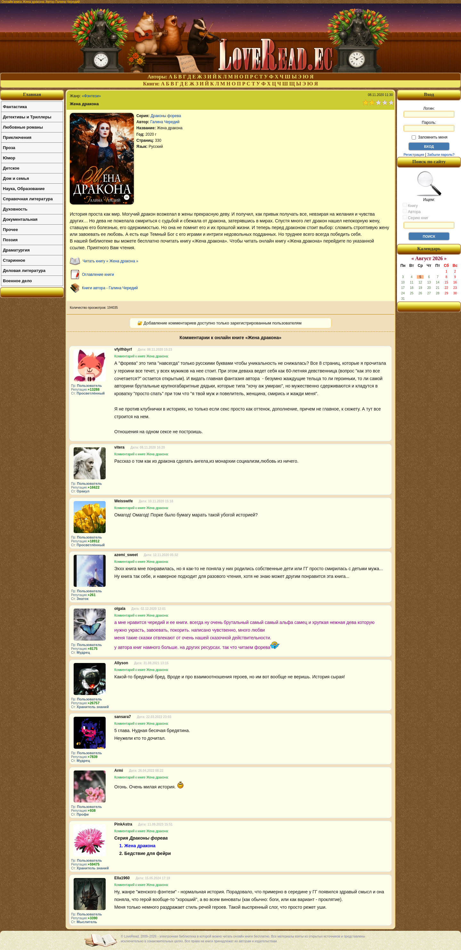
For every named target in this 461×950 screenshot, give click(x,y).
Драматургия (16, 250)
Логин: (429, 112)
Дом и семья (16, 178)
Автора (412, 211)
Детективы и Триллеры (27, 117)
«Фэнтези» (91, 96)
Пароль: (429, 126)
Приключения (17, 137)
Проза (9, 147)
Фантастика (15, 106)
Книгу (410, 205)
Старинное (14, 260)
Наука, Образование (23, 188)
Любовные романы (23, 127)
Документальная (20, 219)
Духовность (15, 209)
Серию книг (415, 217)
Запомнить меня (429, 137)
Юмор (9, 158)
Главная (32, 94)
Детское (11, 168)
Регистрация (413, 154)
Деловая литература (24, 270)
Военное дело (17, 280)
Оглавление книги (98, 274)
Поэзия (10, 239)
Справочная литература (28, 198)
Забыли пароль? (441, 154)
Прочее (10, 229)
